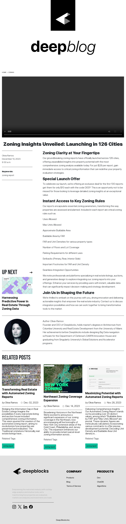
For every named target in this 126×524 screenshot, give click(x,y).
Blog (68, 482)
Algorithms (101, 486)
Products (70, 477)
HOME (4, 72)
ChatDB (100, 482)
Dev (99, 477)
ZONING (11, 72)
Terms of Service (73, 486)
